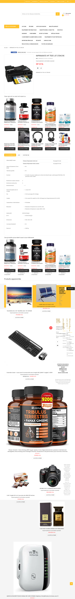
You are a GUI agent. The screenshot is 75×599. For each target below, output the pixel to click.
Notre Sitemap (71, 349)
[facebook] (57, 341)
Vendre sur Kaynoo (44, 1)
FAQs (70, 346)
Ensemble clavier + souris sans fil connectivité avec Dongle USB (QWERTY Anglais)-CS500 (29, 372)
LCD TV (68, 491)
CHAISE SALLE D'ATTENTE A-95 (46, 304)
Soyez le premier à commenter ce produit (45, 61)
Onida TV (68, 486)
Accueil (5, 47)
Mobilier (64, 343)
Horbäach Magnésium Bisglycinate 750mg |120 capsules (10, 121)
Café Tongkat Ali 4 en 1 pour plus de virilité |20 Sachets (21, 495)
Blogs (63, 366)
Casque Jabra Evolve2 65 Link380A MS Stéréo (37, 144)
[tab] (10, 154)
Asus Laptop (67, 474)
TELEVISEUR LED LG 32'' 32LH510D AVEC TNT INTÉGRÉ (19, 310)
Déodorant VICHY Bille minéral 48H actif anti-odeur (9, 144)
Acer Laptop (66, 465)
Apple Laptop (67, 464)
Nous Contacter (71, 342)
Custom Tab (26, 154)
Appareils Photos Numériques (62, 382)
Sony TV (67, 481)
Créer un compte (60, 1)
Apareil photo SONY (66, 380)
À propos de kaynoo (63, 364)
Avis (19, 154)
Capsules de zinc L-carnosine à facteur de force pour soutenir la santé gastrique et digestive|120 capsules (23, 121)
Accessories (67, 472)
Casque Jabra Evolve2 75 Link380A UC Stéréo (51, 144)
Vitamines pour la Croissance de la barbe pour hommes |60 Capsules (36, 121)
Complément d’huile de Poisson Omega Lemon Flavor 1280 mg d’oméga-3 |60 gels (65, 125)
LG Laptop (66, 477)
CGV (70, 339)
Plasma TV (66, 493)
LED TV (65, 491)
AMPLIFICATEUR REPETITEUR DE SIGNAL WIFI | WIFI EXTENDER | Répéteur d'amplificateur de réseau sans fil (32, 596)
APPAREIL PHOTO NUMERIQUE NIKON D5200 (50, 488)
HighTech (65, 340)
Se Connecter (71, 335)
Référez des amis (22, 52)
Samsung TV (66, 483)
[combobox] (40, 14)
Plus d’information (10, 154)
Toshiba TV (66, 487)
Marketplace (35, 1)
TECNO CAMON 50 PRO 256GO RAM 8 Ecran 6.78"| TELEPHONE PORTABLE (24, 144)
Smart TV (68, 494)
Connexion (52, 1)
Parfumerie (65, 337)
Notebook (67, 479)
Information (63, 369)
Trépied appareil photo (63, 383)
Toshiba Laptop (66, 475)
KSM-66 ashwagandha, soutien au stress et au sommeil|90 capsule (50, 125)
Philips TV (67, 488)
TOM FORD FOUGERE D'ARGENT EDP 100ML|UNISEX (52, 528)
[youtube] (57, 345)
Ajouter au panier (10, 129)
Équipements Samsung (60, 379)
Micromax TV (67, 490)
